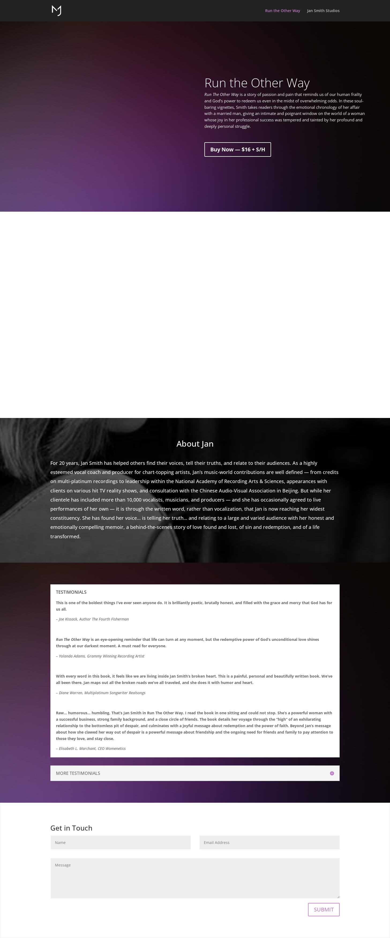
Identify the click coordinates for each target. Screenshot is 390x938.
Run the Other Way (282, 11)
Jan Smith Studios (323, 11)
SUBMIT (324, 909)
